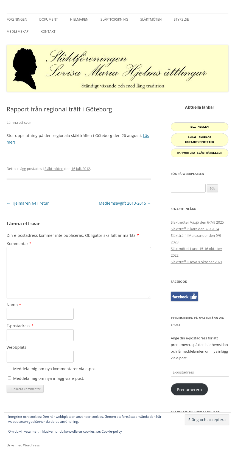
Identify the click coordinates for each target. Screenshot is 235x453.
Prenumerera (189, 387)
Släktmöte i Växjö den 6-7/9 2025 (197, 220)
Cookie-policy (112, 431)
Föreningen (17, 19)
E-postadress (20, 325)
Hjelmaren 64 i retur (28, 203)
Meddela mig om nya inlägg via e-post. (48, 378)
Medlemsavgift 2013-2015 (125, 203)
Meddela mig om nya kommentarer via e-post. (55, 368)
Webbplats (16, 347)
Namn (14, 304)
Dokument (48, 19)
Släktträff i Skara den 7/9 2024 (195, 226)
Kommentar (19, 243)
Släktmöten (151, 19)
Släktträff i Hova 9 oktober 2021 (196, 259)
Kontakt (48, 31)
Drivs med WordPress (23, 443)
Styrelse (181, 19)
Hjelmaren (79, 19)
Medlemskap (18, 31)
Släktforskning (114, 19)
